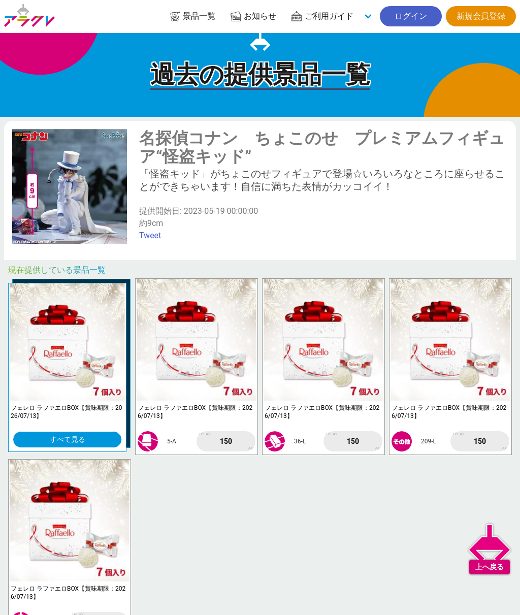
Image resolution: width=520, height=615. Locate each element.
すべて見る (67, 439)
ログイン (411, 16)
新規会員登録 (481, 16)
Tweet (150, 235)
